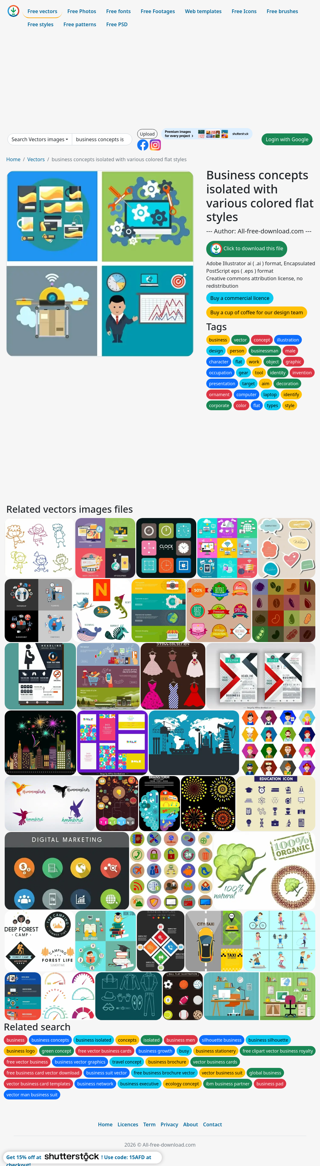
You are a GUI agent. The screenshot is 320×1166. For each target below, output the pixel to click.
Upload (147, 134)
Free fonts (118, 11)
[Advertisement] (160, 79)
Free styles (40, 24)
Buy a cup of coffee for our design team (256, 312)
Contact (212, 1124)
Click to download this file (246, 249)
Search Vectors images (38, 139)
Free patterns (79, 24)
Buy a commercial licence (239, 298)
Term (149, 1124)
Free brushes (282, 11)
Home (13, 159)
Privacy (169, 1124)
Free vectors (42, 11)
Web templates (203, 11)
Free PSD (117, 24)
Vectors (36, 159)
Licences (128, 1124)
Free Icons (244, 11)
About (190, 1124)
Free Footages (158, 11)
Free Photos (81, 11)
